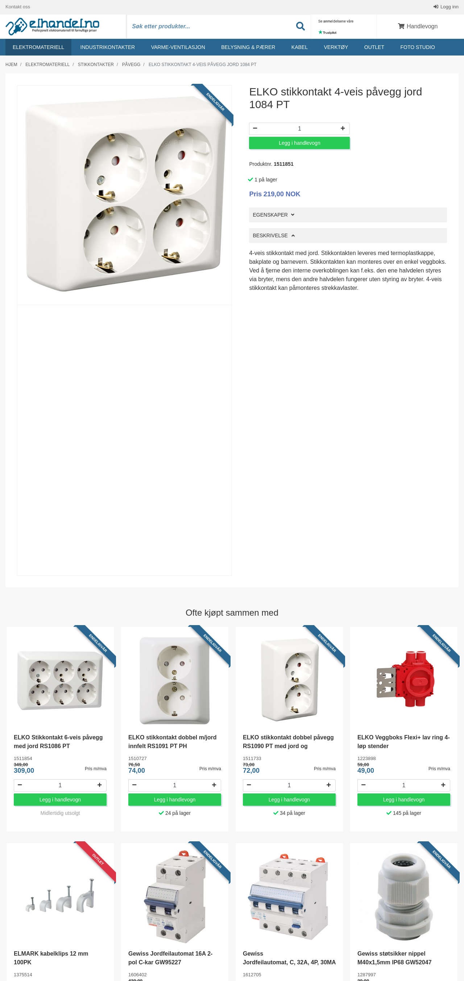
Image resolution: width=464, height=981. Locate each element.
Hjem (11, 64)
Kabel (299, 47)
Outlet (374, 47)
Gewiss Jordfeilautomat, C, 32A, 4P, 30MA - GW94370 (291, 962)
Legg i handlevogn (299, 143)
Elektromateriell (38, 47)
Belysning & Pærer (248, 47)
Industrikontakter (107, 47)
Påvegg (131, 64)
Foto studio (417, 47)
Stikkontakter (96, 64)
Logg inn (449, 7)
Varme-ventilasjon (178, 47)
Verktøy (336, 47)
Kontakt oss (17, 7)
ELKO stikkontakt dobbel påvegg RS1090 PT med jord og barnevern (288, 746)
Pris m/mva (96, 769)
